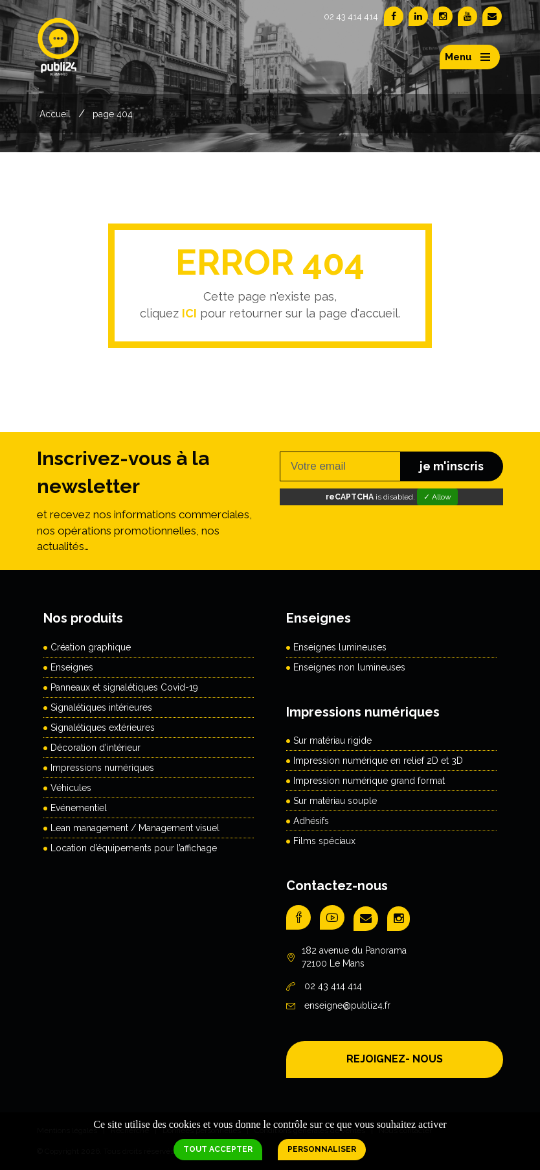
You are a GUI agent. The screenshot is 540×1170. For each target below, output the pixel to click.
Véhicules (71, 788)
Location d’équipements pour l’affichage (134, 848)
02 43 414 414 (351, 16)
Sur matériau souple (335, 801)
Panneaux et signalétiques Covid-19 (124, 687)
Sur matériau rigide (332, 740)
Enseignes (72, 667)
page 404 (113, 114)
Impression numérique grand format (369, 780)
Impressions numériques (102, 768)
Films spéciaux (324, 841)
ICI (189, 313)
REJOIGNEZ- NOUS (394, 1059)
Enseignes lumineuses (340, 647)
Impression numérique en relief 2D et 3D (378, 760)
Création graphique (91, 647)
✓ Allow (437, 496)
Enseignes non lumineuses (349, 667)
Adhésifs (311, 821)
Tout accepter (218, 1149)
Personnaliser (321, 1149)
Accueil (55, 114)
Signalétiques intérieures (101, 707)
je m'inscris (452, 466)
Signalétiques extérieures (103, 727)
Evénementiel (79, 808)
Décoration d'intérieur (96, 747)
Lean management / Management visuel (135, 828)
